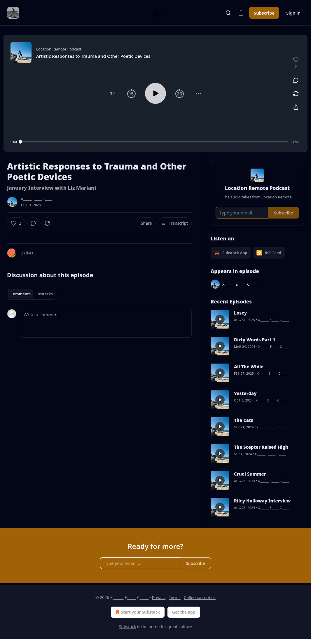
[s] (220, 319)
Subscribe (264, 13)
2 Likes (27, 253)
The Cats (243, 420)
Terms (175, 597)
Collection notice (200, 597)
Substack (127, 626)
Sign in (293, 13)
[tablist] (31, 294)
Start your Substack (137, 612)
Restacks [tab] (44, 293)
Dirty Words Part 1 (254, 340)
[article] (257, 319)
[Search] (228, 13)
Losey (240, 313)
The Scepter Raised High (261, 447)
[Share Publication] (241, 13)
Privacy (159, 597)
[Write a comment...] (105, 323)
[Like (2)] (16, 223)
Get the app (183, 612)
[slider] (154, 142)
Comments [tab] (21, 293)
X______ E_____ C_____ (36, 199)
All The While (248, 366)
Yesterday (245, 393)
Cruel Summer (250, 474)
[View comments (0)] (295, 80)
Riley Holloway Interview (262, 501)
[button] (112, 93)
